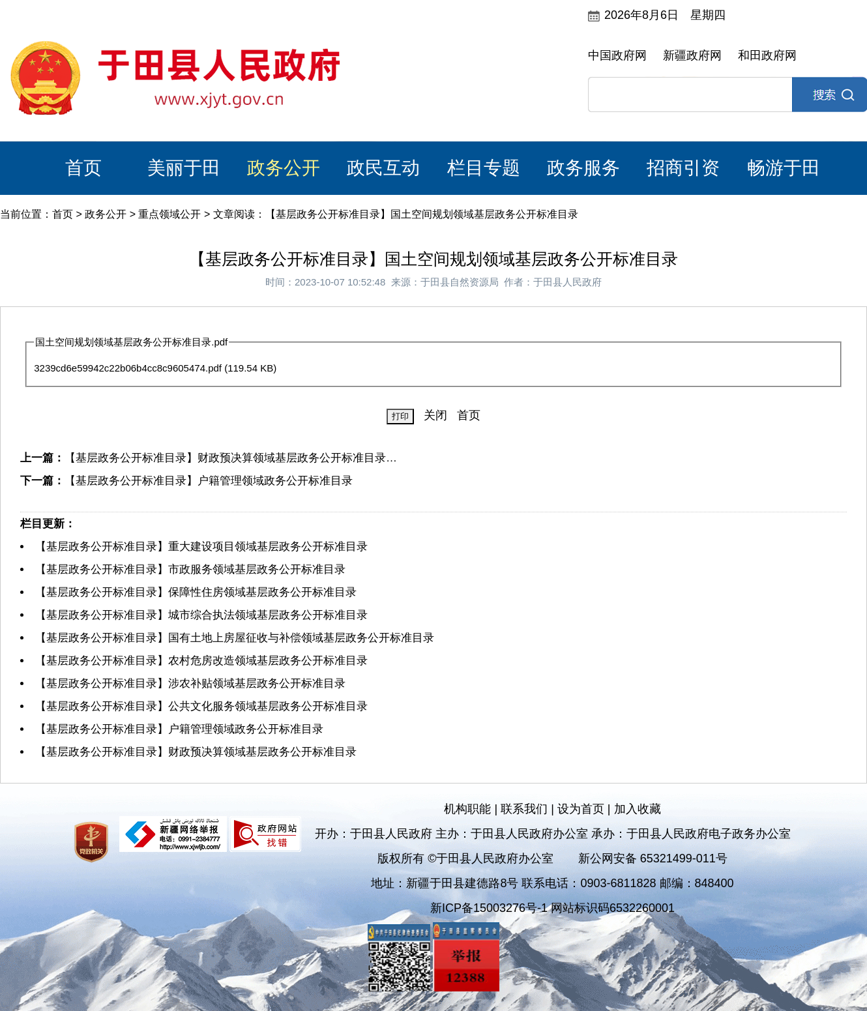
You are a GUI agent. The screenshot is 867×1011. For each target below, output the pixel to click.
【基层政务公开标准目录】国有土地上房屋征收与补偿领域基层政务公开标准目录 (234, 638)
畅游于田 (783, 168)
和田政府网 (767, 55)
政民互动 (383, 168)
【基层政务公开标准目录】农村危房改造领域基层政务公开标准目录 (201, 660)
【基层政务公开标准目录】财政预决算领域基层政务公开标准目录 (196, 752)
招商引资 (683, 168)
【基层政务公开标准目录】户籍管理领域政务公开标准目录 (209, 481)
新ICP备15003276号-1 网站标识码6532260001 (552, 908)
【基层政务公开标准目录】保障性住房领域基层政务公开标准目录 (196, 592)
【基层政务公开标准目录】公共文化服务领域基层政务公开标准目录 (201, 706)
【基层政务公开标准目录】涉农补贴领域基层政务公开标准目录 (190, 683)
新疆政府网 (692, 55)
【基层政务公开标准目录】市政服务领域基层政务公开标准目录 (190, 569)
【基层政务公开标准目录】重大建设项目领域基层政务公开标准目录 (201, 546)
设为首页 (580, 808)
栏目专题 (483, 168)
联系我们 (524, 808)
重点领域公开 (169, 214)
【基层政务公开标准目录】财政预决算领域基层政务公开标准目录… (231, 458)
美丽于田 (183, 168)
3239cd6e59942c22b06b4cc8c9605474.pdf (128, 368)
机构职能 (467, 808)
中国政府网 (617, 55)
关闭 (435, 415)
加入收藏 (637, 808)
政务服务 (583, 168)
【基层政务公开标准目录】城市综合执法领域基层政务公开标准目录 (201, 615)
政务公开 (283, 168)
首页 (83, 168)
